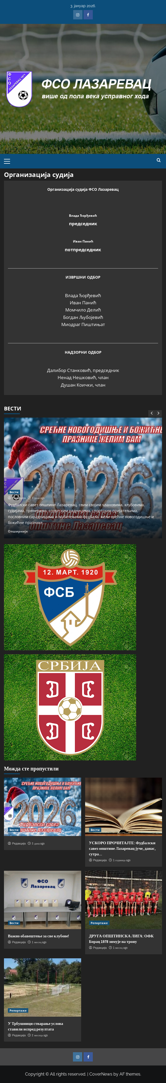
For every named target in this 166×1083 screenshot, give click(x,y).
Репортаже (99, 923)
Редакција (19, 498)
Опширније (18, 531)
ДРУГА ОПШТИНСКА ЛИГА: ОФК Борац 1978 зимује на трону (121, 938)
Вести (14, 492)
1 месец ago (39, 942)
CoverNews (100, 1074)
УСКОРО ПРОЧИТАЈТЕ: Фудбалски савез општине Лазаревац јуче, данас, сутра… (122, 848)
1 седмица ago (121, 860)
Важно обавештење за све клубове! (38, 936)
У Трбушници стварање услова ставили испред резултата (35, 1026)
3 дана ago (38, 498)
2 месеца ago (40, 1035)
